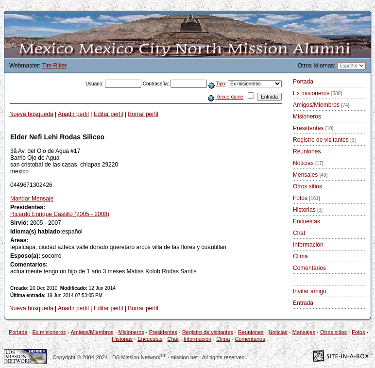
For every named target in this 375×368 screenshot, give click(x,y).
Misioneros (307, 116)
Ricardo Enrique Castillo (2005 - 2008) (59, 214)
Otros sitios (307, 186)
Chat (299, 233)
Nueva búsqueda (31, 114)
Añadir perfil (73, 114)
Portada (303, 81)
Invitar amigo (309, 291)
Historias (308, 209)
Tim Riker (54, 65)
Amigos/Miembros (321, 104)
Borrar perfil (143, 114)
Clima (300, 256)
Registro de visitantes (324, 139)
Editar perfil (108, 114)
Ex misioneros (317, 93)
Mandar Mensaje (31, 198)
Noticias (308, 163)
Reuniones (307, 151)
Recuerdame (229, 97)
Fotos (306, 198)
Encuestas (306, 221)
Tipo (220, 83)
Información (308, 244)
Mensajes (310, 174)
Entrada (303, 303)
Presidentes (313, 128)
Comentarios (309, 268)
